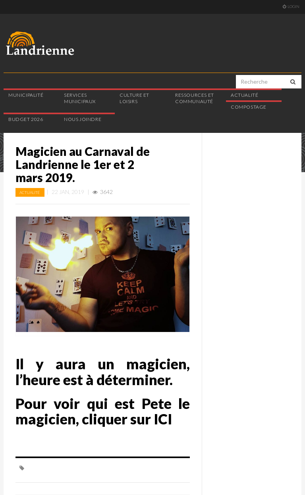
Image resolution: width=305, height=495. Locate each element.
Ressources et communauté (194, 98)
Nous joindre (82, 119)
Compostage (248, 107)
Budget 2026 (25, 119)
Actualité (244, 95)
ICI (163, 419)
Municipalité (25, 95)
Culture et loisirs (134, 98)
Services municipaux (80, 98)
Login (291, 6)
